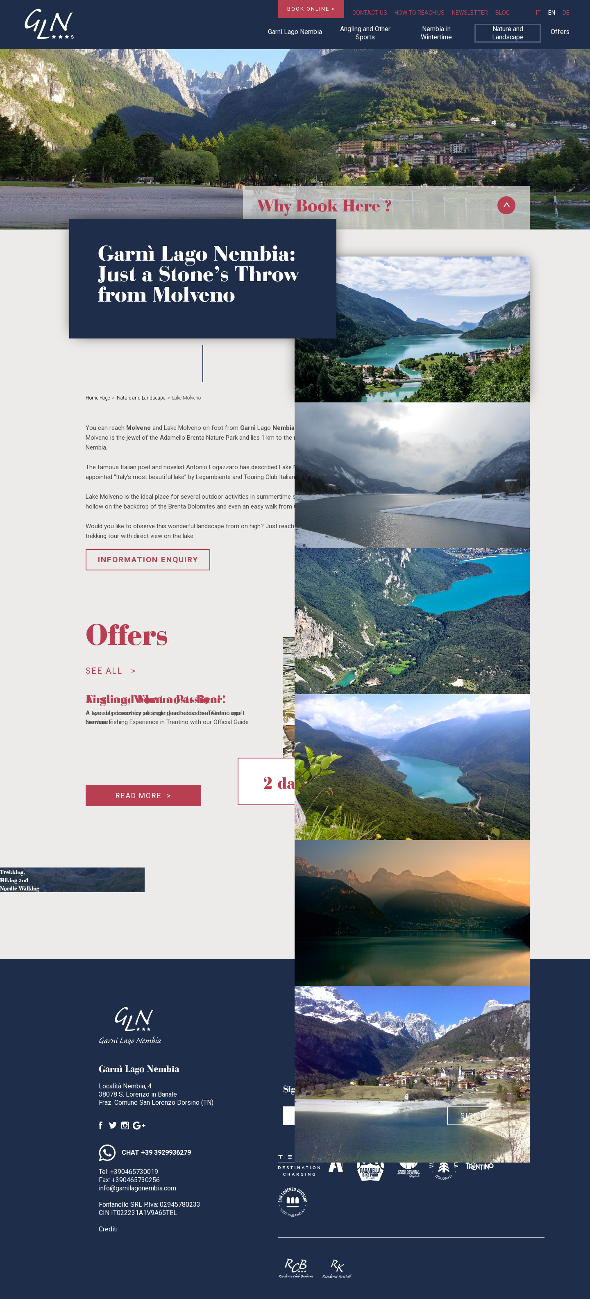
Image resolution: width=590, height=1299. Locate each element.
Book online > (311, 9)
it (538, 12)
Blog (502, 12)
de (566, 12)
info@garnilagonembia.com (137, 1188)
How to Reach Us (420, 12)
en (551, 12)
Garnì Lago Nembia (295, 32)
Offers (560, 32)
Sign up (476, 1116)
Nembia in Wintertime (436, 33)
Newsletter (470, 12)
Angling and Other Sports (365, 33)
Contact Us (369, 12)
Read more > (143, 795)
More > (48, 902)
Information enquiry (148, 559)
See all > (111, 671)
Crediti (108, 1229)
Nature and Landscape (508, 33)
